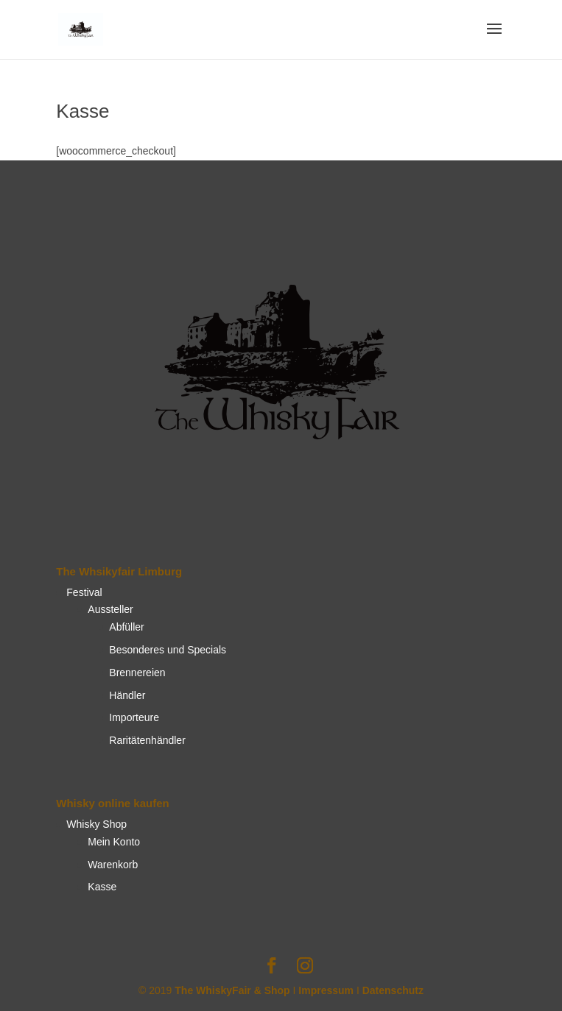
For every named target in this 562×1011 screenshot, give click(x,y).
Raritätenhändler (147, 740)
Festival (84, 592)
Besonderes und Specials (167, 650)
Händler (127, 695)
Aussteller (110, 609)
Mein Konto (114, 842)
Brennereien (137, 672)
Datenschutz (393, 990)
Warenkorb (113, 864)
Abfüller (126, 627)
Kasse (102, 887)
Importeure (134, 717)
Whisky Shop (96, 824)
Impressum (326, 990)
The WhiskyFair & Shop (232, 990)
